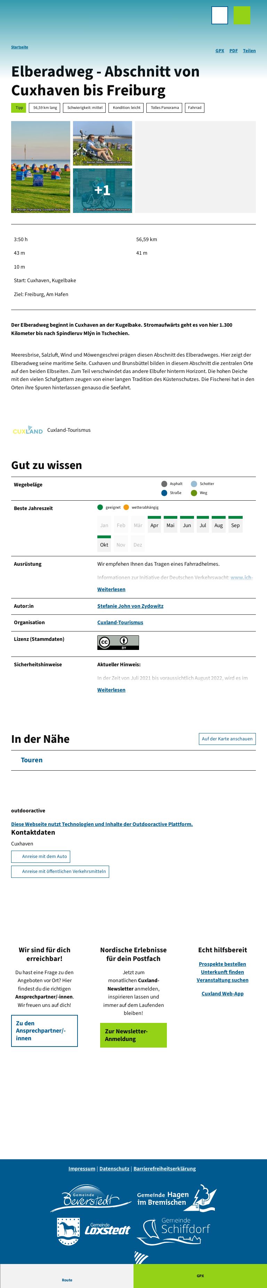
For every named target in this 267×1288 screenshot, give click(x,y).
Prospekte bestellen (222, 967)
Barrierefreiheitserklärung (165, 1172)
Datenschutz (114, 1172)
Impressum (81, 1172)
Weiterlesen (111, 591)
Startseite (19, 47)
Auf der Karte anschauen (227, 742)
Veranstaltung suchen (223, 983)
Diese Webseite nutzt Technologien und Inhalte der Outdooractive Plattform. (102, 827)
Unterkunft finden (222, 975)
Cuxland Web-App (223, 997)
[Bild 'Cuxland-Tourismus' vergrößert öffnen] (27, 430)
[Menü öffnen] (214, 21)
